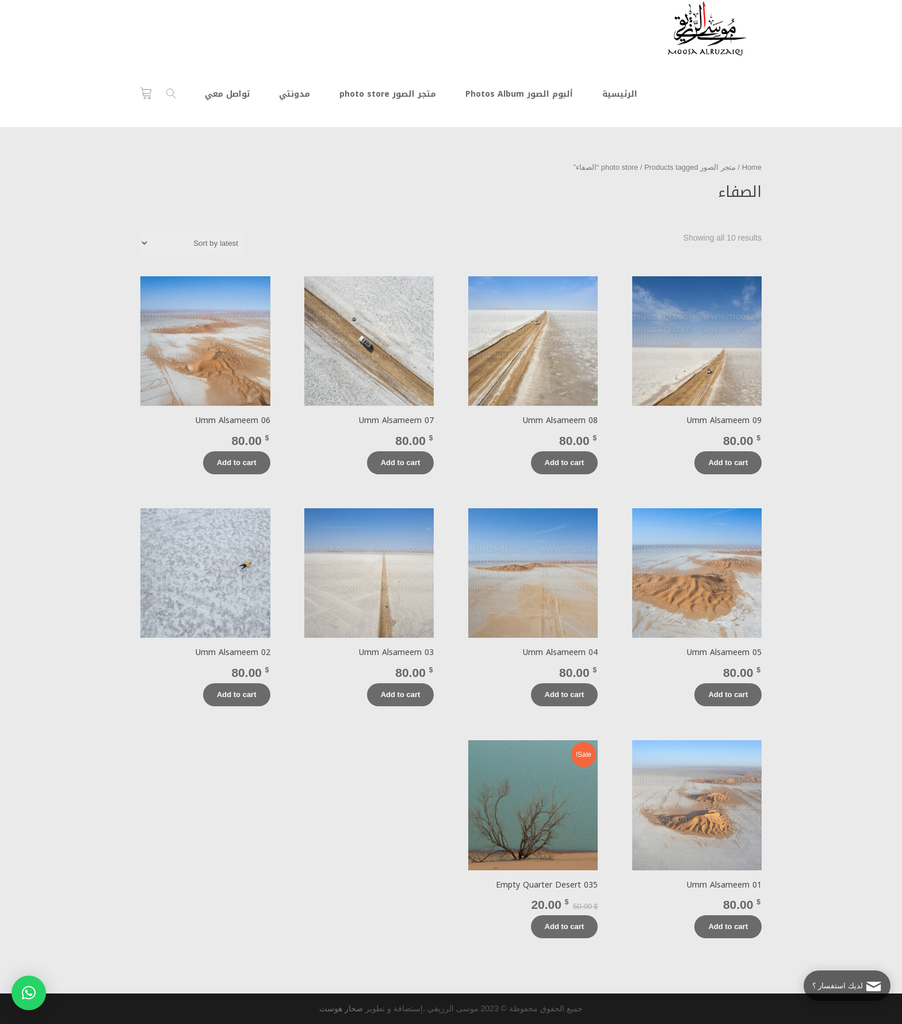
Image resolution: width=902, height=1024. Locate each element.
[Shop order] (192, 242)
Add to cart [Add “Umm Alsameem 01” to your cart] (728, 926)
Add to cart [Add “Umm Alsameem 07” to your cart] (401, 462)
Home (752, 167)
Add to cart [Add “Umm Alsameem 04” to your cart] (564, 694)
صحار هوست (341, 1008)
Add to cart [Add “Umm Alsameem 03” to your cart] (401, 694)
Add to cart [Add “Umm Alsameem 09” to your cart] (728, 462)
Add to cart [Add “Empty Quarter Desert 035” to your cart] (564, 926)
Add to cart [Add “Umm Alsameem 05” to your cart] (728, 694)
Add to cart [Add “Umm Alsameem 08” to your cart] (564, 462)
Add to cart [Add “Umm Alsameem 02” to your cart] (237, 694)
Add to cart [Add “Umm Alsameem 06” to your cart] (237, 462)
